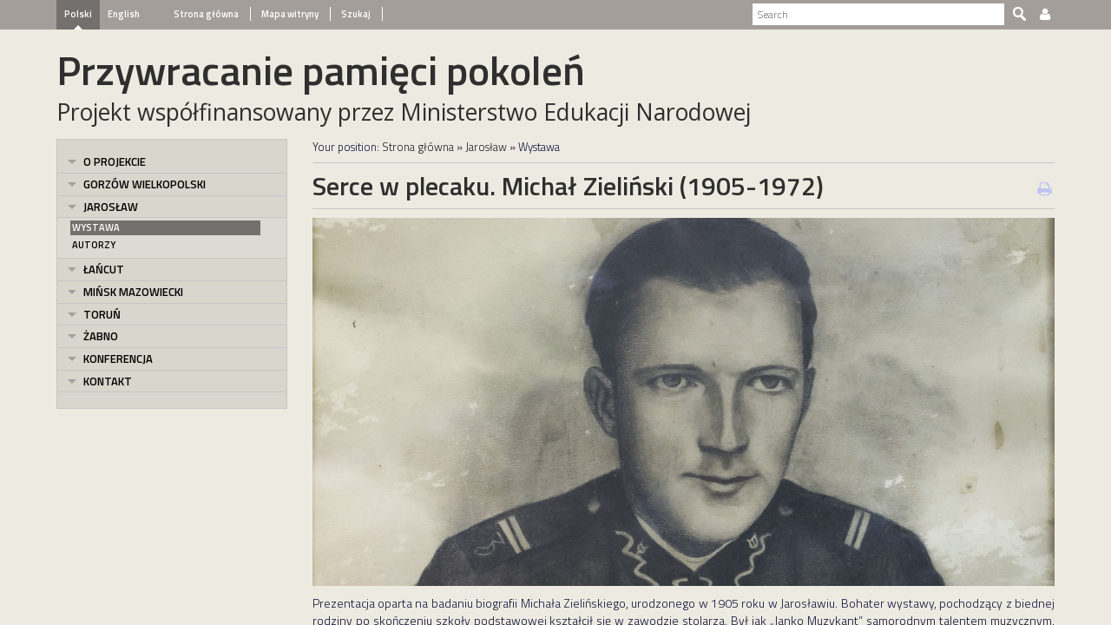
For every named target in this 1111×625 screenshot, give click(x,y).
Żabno (100, 336)
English (124, 14)
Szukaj (355, 14)
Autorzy (93, 245)
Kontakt (107, 381)
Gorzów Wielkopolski (144, 184)
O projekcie (114, 161)
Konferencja (118, 358)
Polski (78, 14)
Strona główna (206, 14)
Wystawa (96, 227)
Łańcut (103, 269)
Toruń (102, 314)
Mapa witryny (289, 14)
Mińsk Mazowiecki (133, 291)
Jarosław (110, 206)
